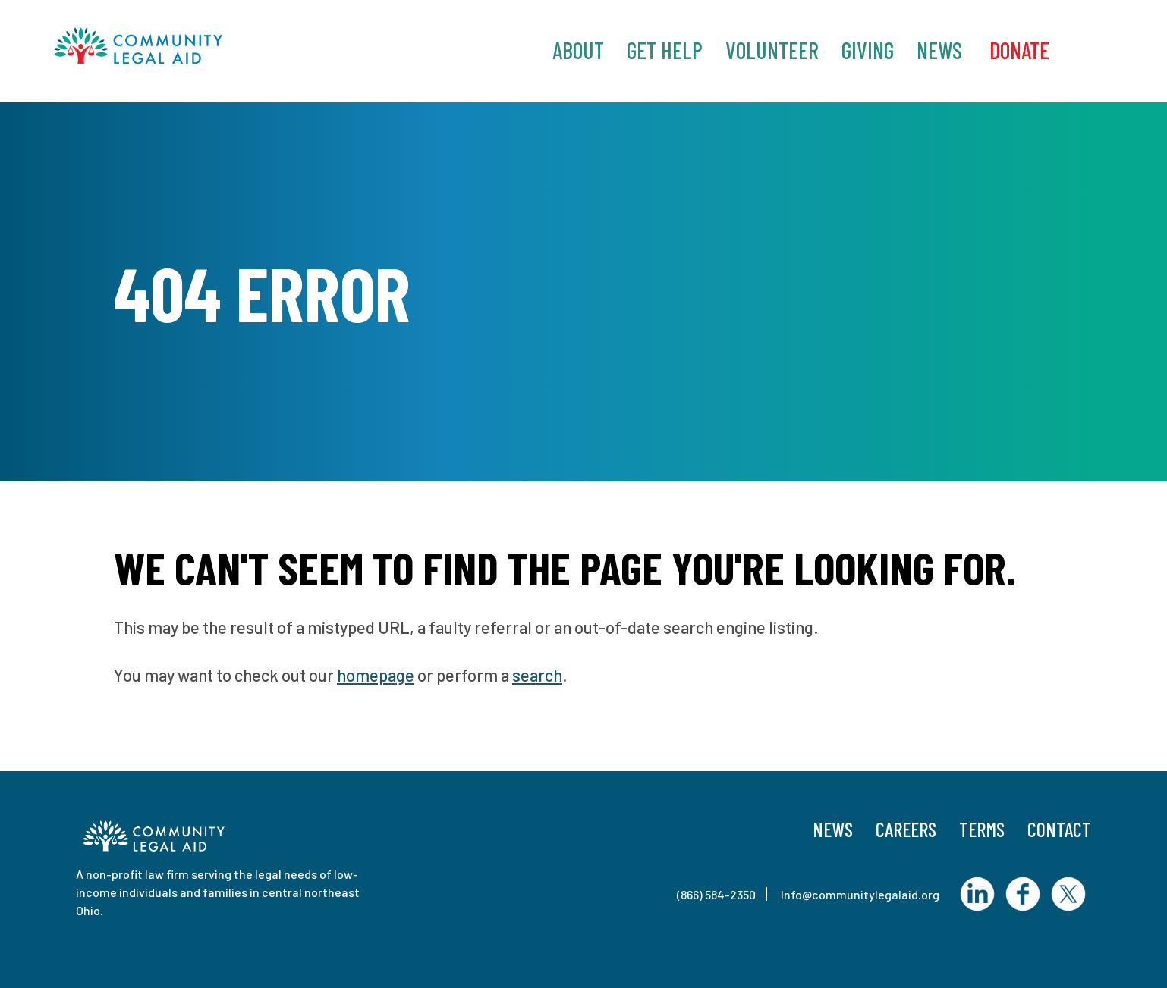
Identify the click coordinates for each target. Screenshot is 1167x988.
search (537, 675)
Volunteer (772, 50)
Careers (906, 829)
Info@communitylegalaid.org (860, 894)
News (939, 50)
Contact (1059, 829)
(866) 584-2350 (716, 894)
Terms (982, 829)
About (578, 50)
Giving (867, 50)
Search (1095, 49)
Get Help (665, 50)
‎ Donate (1017, 50)
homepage (375, 675)
